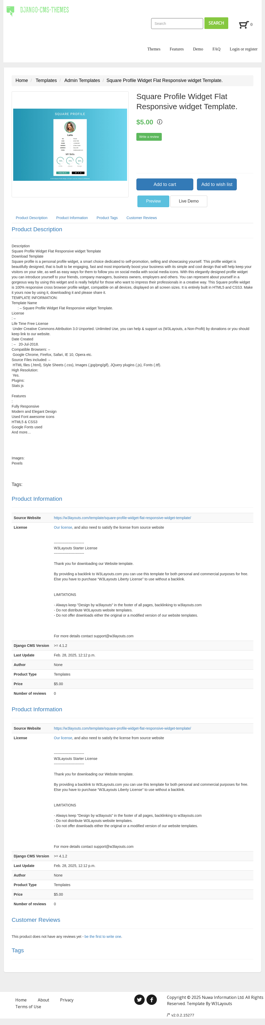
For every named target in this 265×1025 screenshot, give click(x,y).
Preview (153, 201)
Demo (198, 49)
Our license (63, 527)
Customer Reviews (142, 218)
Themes (153, 49)
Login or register (244, 49)
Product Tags (107, 218)
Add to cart (164, 184)
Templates (46, 80)
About (43, 1000)
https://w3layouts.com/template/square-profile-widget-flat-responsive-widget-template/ (122, 518)
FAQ (216, 49)
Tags (18, 950)
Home (22, 80)
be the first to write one (103, 936)
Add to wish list (216, 184)
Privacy (66, 1000)
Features (177, 49)
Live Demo (188, 201)
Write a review (149, 137)
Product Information (72, 218)
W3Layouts (221, 1003)
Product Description (31, 218)
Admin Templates (82, 80)
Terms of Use (28, 1006)
